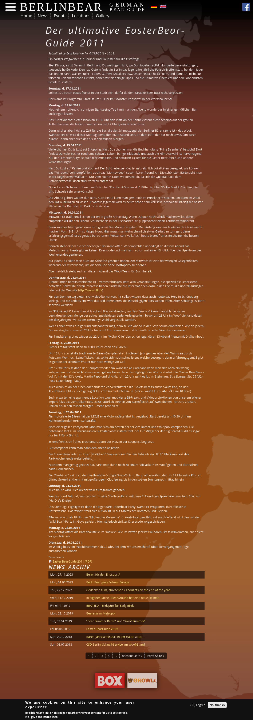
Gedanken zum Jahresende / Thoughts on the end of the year (128, 590)
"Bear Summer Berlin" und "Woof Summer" (115, 621)
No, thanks (217, 705)
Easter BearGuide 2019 (102, 629)
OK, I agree (197, 706)
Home (26, 15)
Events (60, 15)
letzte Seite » (155, 656)
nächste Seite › (132, 656)
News (43, 15)
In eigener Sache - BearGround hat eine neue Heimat (122, 598)
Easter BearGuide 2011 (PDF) (72, 561)
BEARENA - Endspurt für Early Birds (110, 606)
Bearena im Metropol (100, 613)
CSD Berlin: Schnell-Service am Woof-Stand (115, 644)
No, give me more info (41, 717)
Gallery (102, 15)
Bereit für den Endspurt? (103, 574)
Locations (81, 15)
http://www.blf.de (90, 290)
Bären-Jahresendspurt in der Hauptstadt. (114, 637)
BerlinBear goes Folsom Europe (107, 582)
